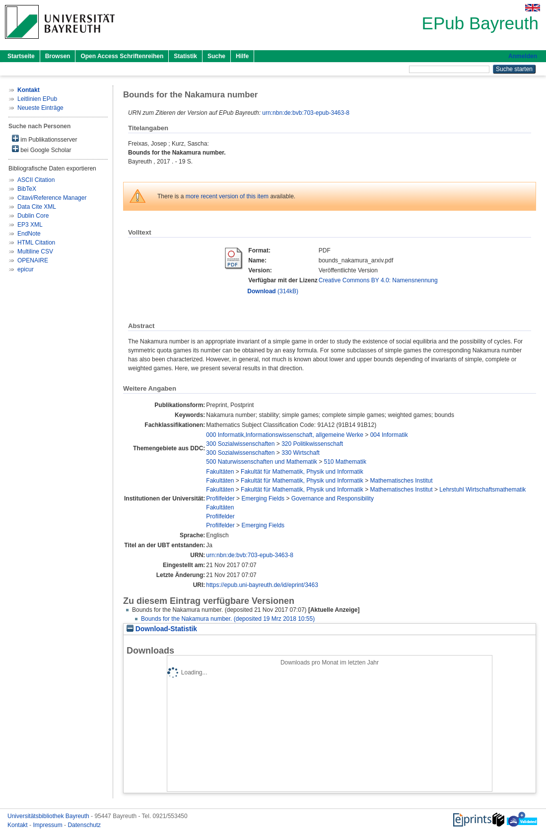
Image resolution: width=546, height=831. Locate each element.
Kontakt (18, 825)
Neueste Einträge (40, 107)
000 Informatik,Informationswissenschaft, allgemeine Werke (284, 434)
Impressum (48, 825)
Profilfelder (220, 498)
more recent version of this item (227, 196)
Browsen (57, 56)
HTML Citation (36, 242)
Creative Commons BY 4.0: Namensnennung (378, 280)
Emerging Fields (262, 498)
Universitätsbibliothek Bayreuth (49, 816)
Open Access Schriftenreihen (121, 56)
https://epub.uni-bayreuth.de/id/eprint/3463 (262, 585)
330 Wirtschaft (300, 452)
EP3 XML (30, 224)
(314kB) (272, 291)
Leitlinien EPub (37, 98)
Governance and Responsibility (332, 498)
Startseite (21, 56)
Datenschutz (84, 825)
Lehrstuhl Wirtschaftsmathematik (482, 489)
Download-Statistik (162, 629)
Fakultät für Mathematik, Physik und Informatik (302, 471)
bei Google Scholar (41, 149)
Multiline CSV (35, 251)
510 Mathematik (345, 461)
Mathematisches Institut (401, 480)
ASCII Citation (36, 179)
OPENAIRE (32, 260)
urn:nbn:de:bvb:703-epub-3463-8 (305, 112)
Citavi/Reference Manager (51, 197)
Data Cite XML (36, 206)
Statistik (185, 56)
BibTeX (26, 188)
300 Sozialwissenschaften (240, 443)
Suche (216, 56)
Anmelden (522, 56)
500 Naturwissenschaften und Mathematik (261, 461)
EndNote (29, 233)
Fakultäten (220, 471)
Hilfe (242, 56)
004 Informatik (389, 434)
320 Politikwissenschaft (312, 443)
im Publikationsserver (44, 139)
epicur (25, 269)
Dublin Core (33, 215)
